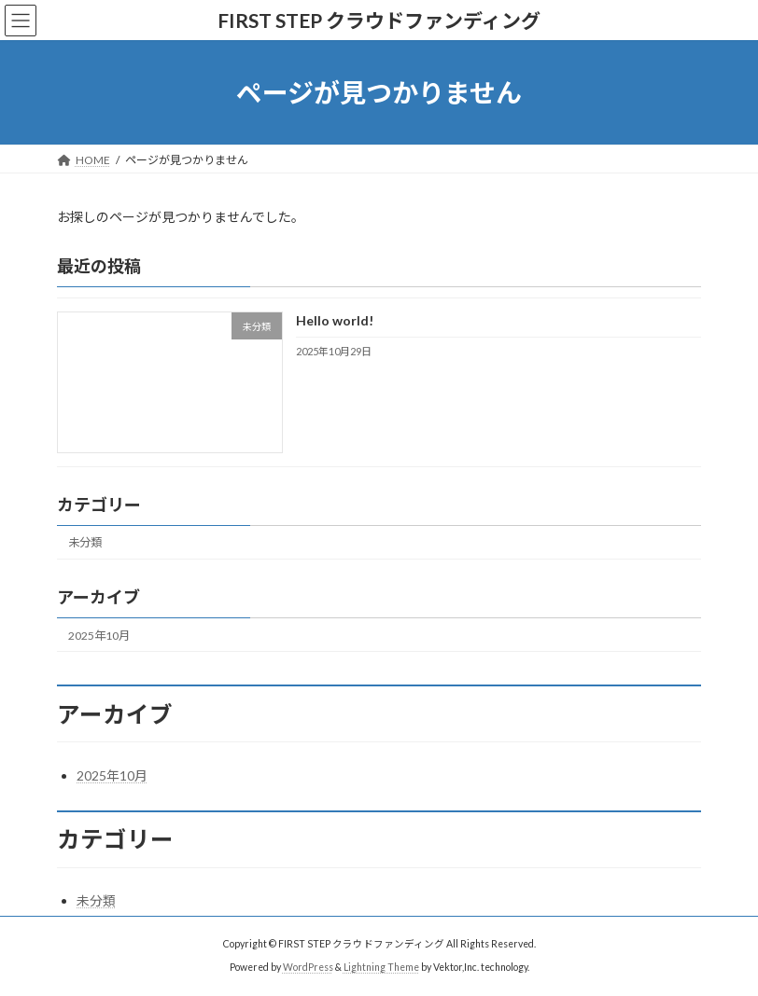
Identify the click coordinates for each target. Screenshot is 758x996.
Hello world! (334, 321)
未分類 (85, 543)
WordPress (308, 967)
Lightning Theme (381, 967)
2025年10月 (99, 636)
